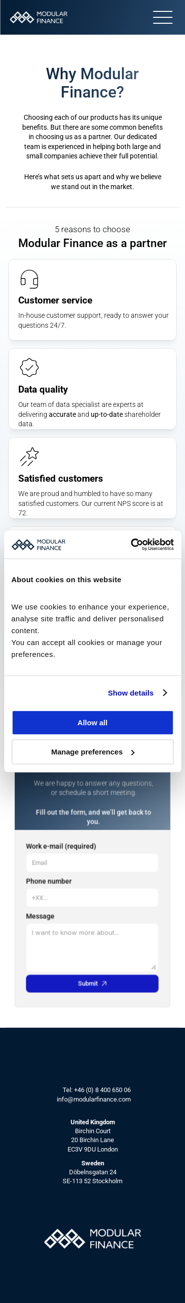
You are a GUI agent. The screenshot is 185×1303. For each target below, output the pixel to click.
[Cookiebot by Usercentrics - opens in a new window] (132, 544)
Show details (131, 693)
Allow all (92, 722)
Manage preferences (93, 752)
